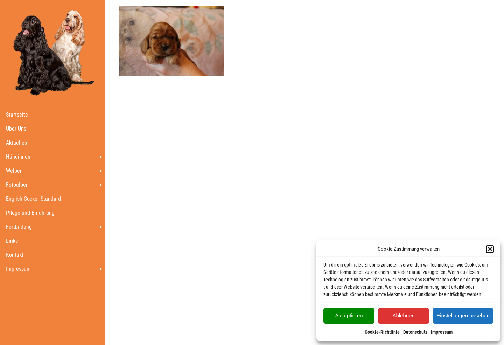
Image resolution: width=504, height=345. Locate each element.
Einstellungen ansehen (463, 315)
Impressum (442, 332)
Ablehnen (403, 315)
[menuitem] (52, 115)
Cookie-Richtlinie (382, 332)
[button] (489, 249)
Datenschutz (415, 332)
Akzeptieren (349, 315)
